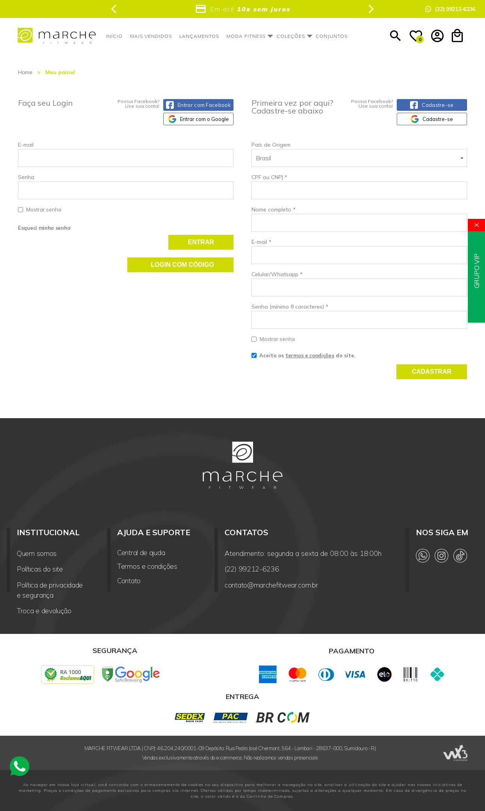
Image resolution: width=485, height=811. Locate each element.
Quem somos (37, 553)
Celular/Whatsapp (277, 274)
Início (114, 36)
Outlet (365, 36)
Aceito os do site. (303, 358)
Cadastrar (431, 371)
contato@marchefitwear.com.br (271, 584)
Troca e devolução (44, 610)
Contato (129, 580)
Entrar (201, 242)
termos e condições (309, 355)
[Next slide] (370, 9)
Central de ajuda (141, 553)
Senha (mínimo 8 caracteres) (289, 306)
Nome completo (273, 209)
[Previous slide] (114, 9)
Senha (126, 194)
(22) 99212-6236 (252, 568)
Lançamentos (199, 36)
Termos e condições (147, 566)
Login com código (182, 264)
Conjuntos (332, 36)
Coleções (290, 36)
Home (25, 72)
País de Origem (271, 144)
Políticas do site (40, 568)
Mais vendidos (151, 36)
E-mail (126, 154)
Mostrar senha (43, 209)
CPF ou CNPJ (269, 177)
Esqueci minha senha (44, 228)
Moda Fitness (246, 36)
